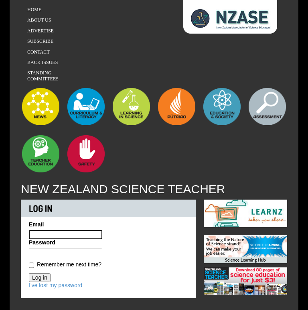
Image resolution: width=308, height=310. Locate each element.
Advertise (40, 31)
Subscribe (40, 41)
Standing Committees (43, 75)
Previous (210, 212)
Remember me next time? (69, 264)
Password (42, 242)
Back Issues (42, 62)
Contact (38, 52)
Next (281, 212)
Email (36, 224)
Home (34, 9)
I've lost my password (55, 285)
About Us (39, 20)
